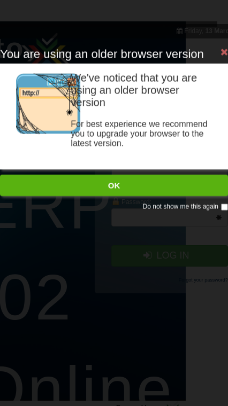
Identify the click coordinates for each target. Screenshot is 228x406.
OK (114, 167)
